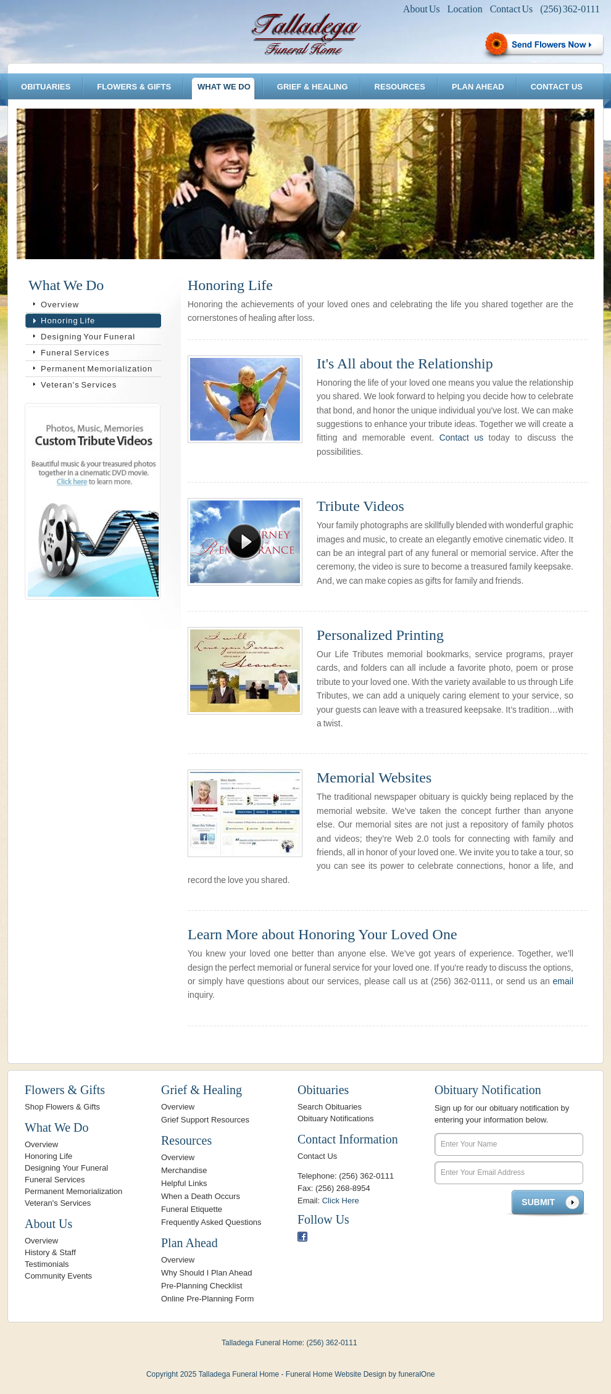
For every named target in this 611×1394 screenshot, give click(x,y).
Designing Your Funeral (88, 336)
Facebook (302, 1237)
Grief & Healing (312, 86)
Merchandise (184, 1170)
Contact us (461, 437)
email (563, 981)
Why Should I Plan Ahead (206, 1272)
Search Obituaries (329, 1106)
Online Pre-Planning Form (207, 1298)
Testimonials (47, 1264)
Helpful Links (184, 1183)
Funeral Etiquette (191, 1209)
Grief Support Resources (205, 1119)
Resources (400, 86)
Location (465, 9)
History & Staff (50, 1252)
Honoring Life (68, 320)
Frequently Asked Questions (211, 1222)
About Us (421, 9)
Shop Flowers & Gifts (62, 1106)
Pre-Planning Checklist (202, 1285)
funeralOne (416, 1374)
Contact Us (511, 9)
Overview (60, 304)
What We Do (224, 86)
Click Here (340, 1200)
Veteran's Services (79, 384)
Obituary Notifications (335, 1118)
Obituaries (45, 86)
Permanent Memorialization (96, 368)
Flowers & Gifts (134, 86)
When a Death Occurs (200, 1196)
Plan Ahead (478, 86)
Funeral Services (75, 352)
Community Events (58, 1275)
